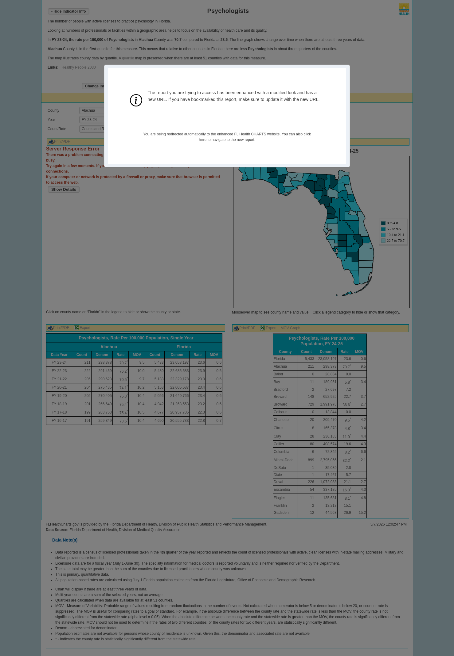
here (202, 140)
